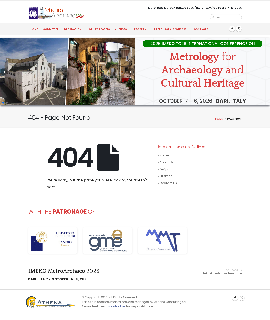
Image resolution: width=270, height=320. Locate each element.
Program (140, 29)
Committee (50, 29)
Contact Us (168, 183)
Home (34, 29)
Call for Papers (99, 29)
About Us (166, 162)
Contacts (201, 29)
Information (72, 29)
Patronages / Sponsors (170, 29)
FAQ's (164, 169)
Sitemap (166, 176)
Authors (121, 29)
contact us (117, 306)
